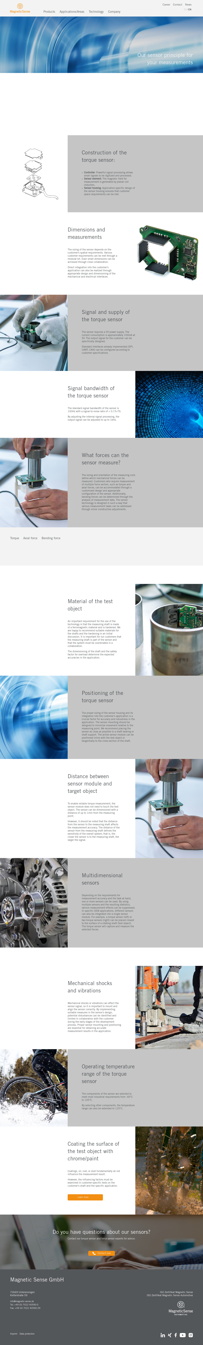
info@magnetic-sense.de (22, 1301)
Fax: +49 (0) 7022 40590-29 (25, 1308)
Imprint (13, 1334)
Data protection (27, 1334)
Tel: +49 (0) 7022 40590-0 (24, 1305)
